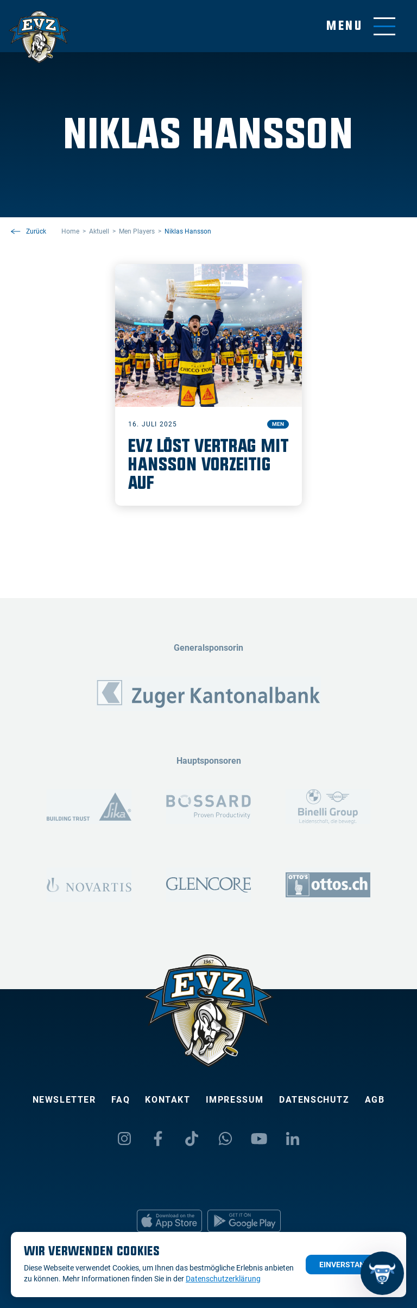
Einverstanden (349, 1264)
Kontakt (167, 1100)
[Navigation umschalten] (360, 26)
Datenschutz (314, 1100)
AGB (375, 1100)
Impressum (235, 1100)
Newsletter (64, 1100)
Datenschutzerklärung (223, 1278)
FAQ (120, 1100)
